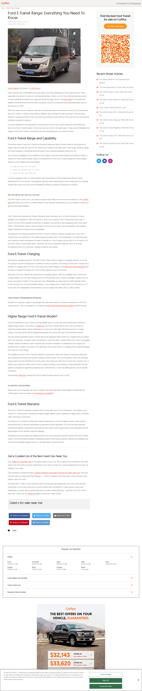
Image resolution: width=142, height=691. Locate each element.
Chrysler (61, 568)
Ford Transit (67, 99)
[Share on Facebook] (19, 515)
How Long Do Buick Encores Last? (112, 107)
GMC (86, 563)
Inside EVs (40, 326)
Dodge (12, 568)
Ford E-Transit (13, 88)
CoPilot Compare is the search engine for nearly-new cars (57, 473)
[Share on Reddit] (40, 522)
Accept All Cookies (106, 686)
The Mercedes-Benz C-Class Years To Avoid (116, 87)
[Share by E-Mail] (62, 515)
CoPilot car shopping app (21, 462)
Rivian (84, 568)
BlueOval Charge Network (75, 267)
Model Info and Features (17, 24)
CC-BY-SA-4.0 (34, 88)
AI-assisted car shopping (43, 393)
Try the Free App (115, 26)
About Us (31, 493)
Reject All (106, 680)
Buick (37, 568)
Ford (51, 99)
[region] (71, 680)
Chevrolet (37, 563)
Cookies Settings (105, 674)
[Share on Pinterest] (19, 522)
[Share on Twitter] (41, 515)
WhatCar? (22, 375)
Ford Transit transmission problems (60, 305)
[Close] (138, 680)
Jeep (62, 563)
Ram (111, 563)
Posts (2, 8)
